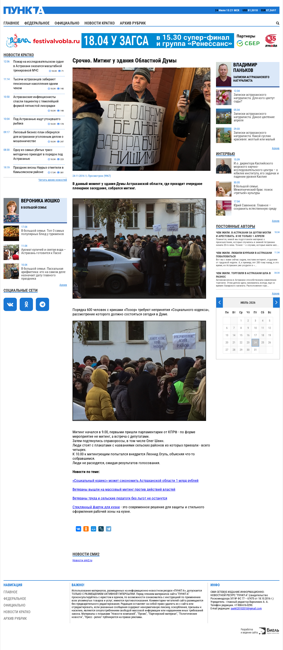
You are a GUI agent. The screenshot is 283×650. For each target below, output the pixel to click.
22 (241, 342)
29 (241, 349)
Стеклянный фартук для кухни (96, 507)
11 (262, 328)
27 (227, 349)
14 (234, 335)
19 (269, 335)
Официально (67, 23)
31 (255, 349)
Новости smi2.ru (82, 560)
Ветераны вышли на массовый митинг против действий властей (124, 489)
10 (255, 328)
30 (248, 349)
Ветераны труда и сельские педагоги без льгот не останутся (120, 498)
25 (262, 342)
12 (269, 328)
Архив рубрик (133, 23)
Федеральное (37, 23)
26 (269, 342)
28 (234, 349)
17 (255, 335)
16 (248, 335)
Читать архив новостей (52, 179)
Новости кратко (99, 23)
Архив (63, 284)
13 (227, 335)
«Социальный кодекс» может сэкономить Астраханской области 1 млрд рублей (136, 480)
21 (234, 342)
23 (248, 342)
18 (262, 335)
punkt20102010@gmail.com (246, 608)
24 (255, 342)
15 (241, 335)
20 (227, 342)
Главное (11, 23)
